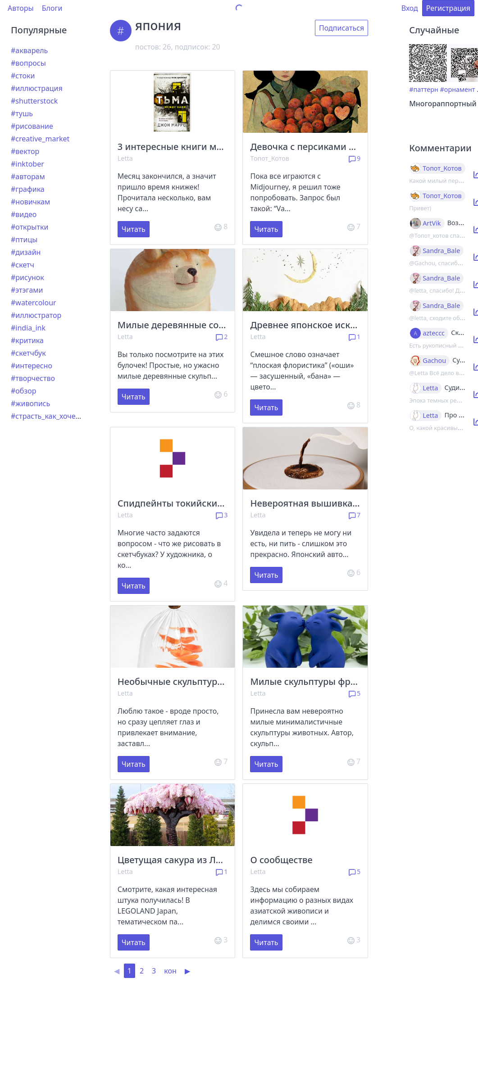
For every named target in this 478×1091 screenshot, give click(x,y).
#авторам (28, 176)
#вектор (25, 151)
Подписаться (341, 28)
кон (170, 971)
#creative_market (40, 139)
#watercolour (33, 303)
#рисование (32, 126)
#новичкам (30, 202)
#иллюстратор (36, 315)
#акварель (29, 50)
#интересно (31, 366)
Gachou (434, 360)
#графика (28, 189)
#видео (23, 214)
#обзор (23, 391)
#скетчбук (28, 353)
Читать (134, 229)
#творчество (33, 378)
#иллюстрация (37, 88)
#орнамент (457, 89)
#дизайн (26, 252)
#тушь (22, 113)
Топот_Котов (269, 158)
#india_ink (28, 328)
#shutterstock (34, 101)
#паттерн (423, 89)
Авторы (21, 8)
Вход (409, 8)
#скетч (22, 265)
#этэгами (27, 290)
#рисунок (27, 277)
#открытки (29, 227)
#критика (27, 340)
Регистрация (448, 8)
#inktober (27, 164)
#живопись (30, 403)
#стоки (23, 76)
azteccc (434, 333)
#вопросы (28, 63)
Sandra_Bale (441, 250)
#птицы (24, 239)
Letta (125, 158)
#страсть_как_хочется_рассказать (69, 416)
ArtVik (432, 223)
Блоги (52, 8)
